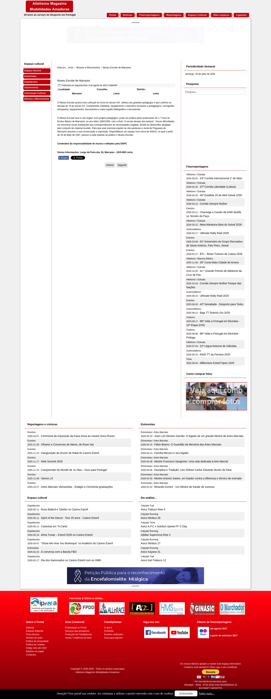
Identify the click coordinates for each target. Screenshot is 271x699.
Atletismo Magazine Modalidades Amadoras (97, 672)
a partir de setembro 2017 (224, 635)
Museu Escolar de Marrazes (73, 80)
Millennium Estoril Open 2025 (217, 362)
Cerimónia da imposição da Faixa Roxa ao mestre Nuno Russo (78, 436)
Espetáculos (31, 82)
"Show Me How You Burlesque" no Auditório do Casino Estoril (77, 543)
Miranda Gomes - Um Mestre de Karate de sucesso (184, 486)
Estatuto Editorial (34, 631)
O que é (108, 627)
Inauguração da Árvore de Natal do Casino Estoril (70, 452)
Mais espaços (221, 15)
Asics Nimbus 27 (150, 543)
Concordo (186, 693)
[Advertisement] (213, 133)
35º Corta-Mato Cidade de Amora (219, 262)
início (70, 67)
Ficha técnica (32, 634)
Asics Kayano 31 (150, 551)
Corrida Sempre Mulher (213, 203)
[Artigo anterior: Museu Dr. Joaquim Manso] (110, 165)
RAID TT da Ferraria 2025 (215, 354)
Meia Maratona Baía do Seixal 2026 (221, 224)
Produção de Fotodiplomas (78, 634)
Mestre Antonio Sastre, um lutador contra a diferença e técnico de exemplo (198, 478)
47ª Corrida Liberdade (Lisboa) (218, 186)
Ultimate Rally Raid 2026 (214, 233)
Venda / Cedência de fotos (78, 637)
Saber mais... (207, 693)
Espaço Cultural (197, 15)
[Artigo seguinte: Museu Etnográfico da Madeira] (122, 165)
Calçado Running (149, 514)
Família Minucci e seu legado (171, 452)
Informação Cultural (35, 93)
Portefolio (109, 631)
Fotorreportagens (149, 15)
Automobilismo (193, 229)
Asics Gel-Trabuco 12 (153, 560)
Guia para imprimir (113, 637)
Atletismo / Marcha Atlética (199, 258)
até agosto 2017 (218, 628)
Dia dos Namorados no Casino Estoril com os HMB (71, 560)
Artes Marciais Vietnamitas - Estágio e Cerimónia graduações (77, 486)
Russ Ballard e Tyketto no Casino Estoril (64, 509)
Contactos (31, 654)
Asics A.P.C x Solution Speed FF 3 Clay (164, 526)
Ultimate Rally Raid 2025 (214, 295)
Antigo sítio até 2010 (36, 648)
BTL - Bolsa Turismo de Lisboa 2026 (221, 253)
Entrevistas (30, 76)
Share (63, 157)
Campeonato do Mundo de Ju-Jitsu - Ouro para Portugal (74, 469)
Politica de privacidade (37, 641)
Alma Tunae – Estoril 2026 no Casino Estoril (67, 534)
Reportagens (173, 15)
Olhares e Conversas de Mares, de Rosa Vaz (67, 444)
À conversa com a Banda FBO (59, 551)
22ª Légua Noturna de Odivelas (218, 346)
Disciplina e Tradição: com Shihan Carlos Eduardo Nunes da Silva (192, 469)
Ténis (189, 359)
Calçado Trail (147, 505)
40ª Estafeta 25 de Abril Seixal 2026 (221, 195)
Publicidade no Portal (75, 627)
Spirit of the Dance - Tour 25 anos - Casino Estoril (70, 517)
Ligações (241, 15)
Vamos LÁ (47, 478)
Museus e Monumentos (36, 99)
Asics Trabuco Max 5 (153, 509)
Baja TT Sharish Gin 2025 (215, 312)
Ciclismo (190, 317)
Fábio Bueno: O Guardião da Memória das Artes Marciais (187, 444)
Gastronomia (31, 87)
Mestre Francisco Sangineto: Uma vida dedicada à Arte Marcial (191, 461)
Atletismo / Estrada (195, 174)
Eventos (190, 208)
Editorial (30, 627)
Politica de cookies (35, 644)
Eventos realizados (113, 634)
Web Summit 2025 (52, 461)
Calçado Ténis (148, 522)
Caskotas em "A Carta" (54, 526)
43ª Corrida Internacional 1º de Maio (221, 178)
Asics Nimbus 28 (150, 517)
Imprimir (113, 85)
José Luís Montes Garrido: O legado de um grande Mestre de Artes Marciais (198, 436)
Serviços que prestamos (77, 631)
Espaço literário (32, 70)
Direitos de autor (34, 637)
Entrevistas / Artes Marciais (154, 432)
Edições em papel (35, 651)
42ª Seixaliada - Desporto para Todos (221, 304)
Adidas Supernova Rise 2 (156, 534)
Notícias (127, 15)
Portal (112, 15)
